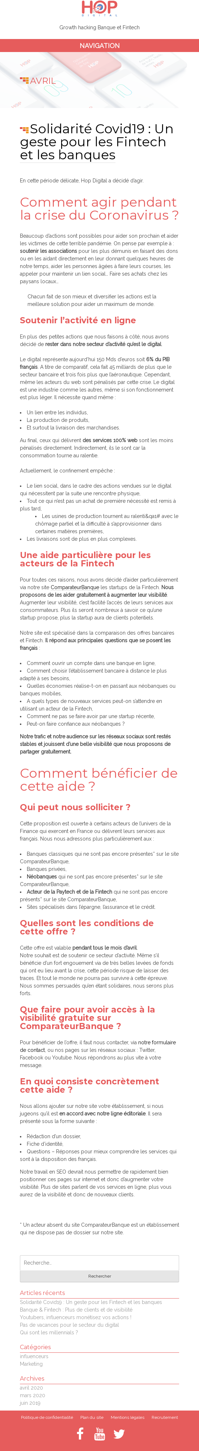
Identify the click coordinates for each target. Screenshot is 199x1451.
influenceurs (34, 1356)
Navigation (100, 45)
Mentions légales (127, 1417)
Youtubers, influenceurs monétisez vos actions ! (75, 1317)
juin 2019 (30, 1403)
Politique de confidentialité (47, 1417)
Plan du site (91, 1417)
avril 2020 (31, 1388)
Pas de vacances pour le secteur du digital (69, 1325)
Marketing (31, 1364)
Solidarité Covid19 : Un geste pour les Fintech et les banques (97, 142)
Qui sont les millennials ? (49, 1332)
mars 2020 (32, 1395)
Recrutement (165, 1417)
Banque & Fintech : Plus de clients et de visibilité (76, 1310)
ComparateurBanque (75, 587)
